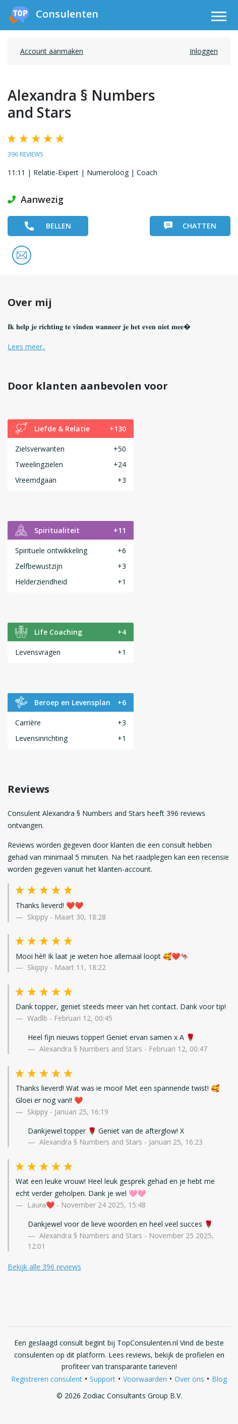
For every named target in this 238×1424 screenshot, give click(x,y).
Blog (219, 1379)
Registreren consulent (46, 1379)
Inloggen (204, 51)
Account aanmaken (51, 51)
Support (102, 1379)
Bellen (48, 226)
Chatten (190, 226)
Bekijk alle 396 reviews (44, 1266)
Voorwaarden (145, 1379)
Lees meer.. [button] (26, 346)
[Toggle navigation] (218, 18)
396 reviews (25, 154)
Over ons (189, 1379)
